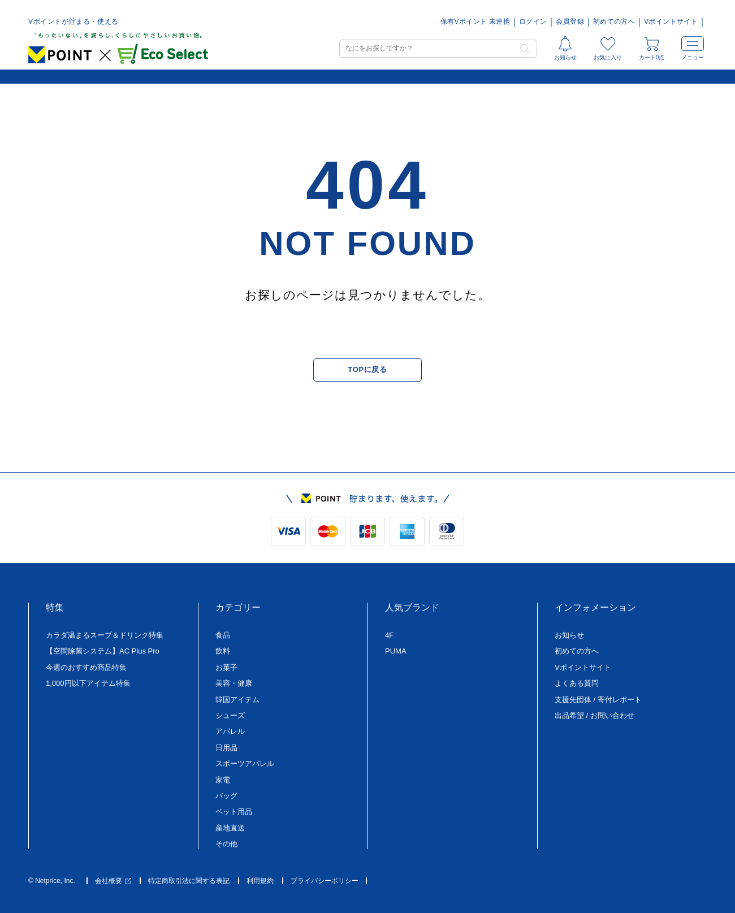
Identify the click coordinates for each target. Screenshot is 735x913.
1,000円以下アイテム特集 (88, 683)
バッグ (226, 795)
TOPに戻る (367, 369)
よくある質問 (577, 683)
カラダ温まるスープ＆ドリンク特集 (104, 635)
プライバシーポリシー (324, 881)
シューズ (230, 715)
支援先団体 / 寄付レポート (598, 699)
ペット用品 (233, 811)
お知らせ (569, 635)
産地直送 (230, 828)
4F (389, 635)
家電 (222, 780)
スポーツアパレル (244, 763)
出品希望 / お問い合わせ (594, 715)
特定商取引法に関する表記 (189, 881)
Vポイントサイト (671, 21)
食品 (222, 635)
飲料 (222, 651)
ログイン (533, 21)
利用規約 (260, 881)
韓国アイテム (237, 699)
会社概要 (113, 881)
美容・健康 (233, 683)
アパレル (230, 731)
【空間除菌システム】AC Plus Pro (102, 651)
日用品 (226, 747)
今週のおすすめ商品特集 (86, 667)
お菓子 (226, 667)
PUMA (396, 651)
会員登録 (569, 21)
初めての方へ (614, 21)
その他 (226, 844)
